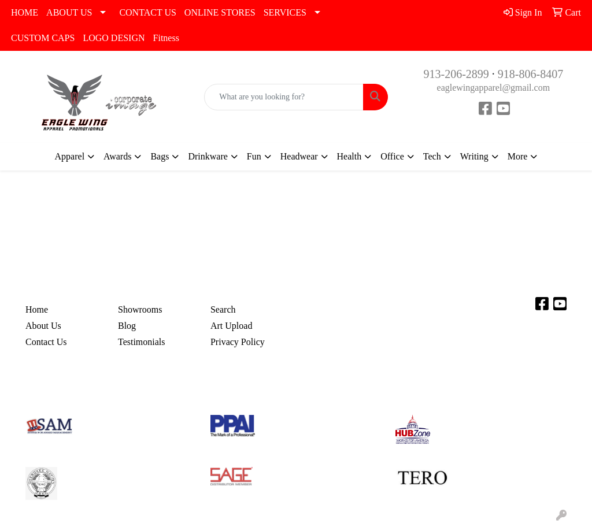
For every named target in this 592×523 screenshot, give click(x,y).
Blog (127, 326)
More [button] (518, 156)
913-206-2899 (456, 74)
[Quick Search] (283, 97)
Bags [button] (159, 156)
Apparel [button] (70, 156)
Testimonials (141, 342)
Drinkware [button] (207, 156)
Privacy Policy (237, 342)
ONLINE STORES (220, 12)
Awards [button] (117, 156)
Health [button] (349, 156)
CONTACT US (147, 12)
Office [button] (392, 156)
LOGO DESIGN (114, 38)
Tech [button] (432, 156)
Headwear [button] (299, 156)
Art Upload (231, 326)
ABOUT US (69, 12)
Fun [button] (254, 156)
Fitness (166, 38)
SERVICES (285, 12)
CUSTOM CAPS (43, 38)
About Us (43, 326)
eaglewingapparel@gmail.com (493, 87)
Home (36, 309)
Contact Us (46, 342)
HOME (24, 12)
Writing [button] (474, 156)
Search (223, 309)
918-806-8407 (530, 74)
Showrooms (140, 309)
